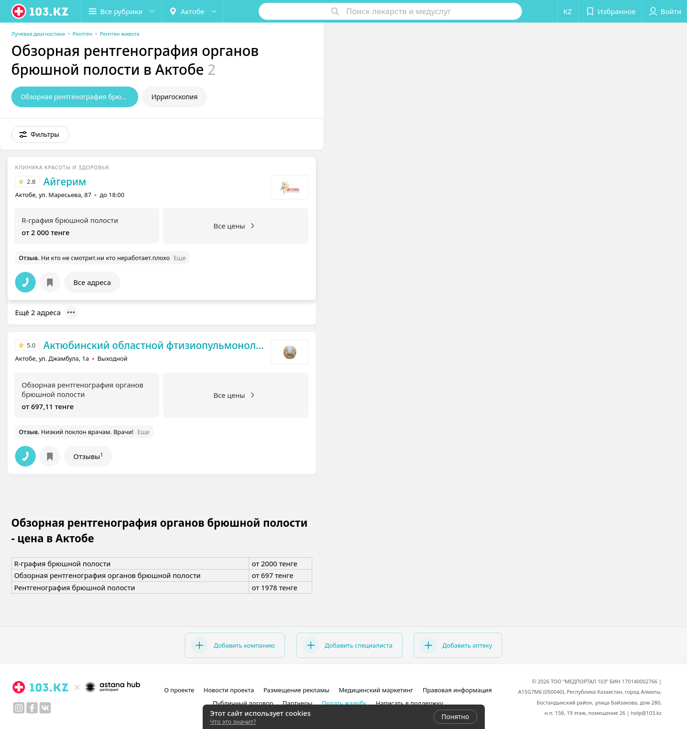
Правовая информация (457, 690)
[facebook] (32, 707)
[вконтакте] (45, 707)
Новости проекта (229, 690)
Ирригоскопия (174, 96)
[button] (40, 134)
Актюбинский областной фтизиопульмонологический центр (154, 345)
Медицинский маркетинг (376, 690)
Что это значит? (233, 721)
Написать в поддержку (409, 703)
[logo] (40, 11)
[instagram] (18, 707)
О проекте (179, 690)
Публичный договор (243, 703)
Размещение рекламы (296, 690)
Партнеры (298, 703)
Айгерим (64, 181)
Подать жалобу (344, 703)
